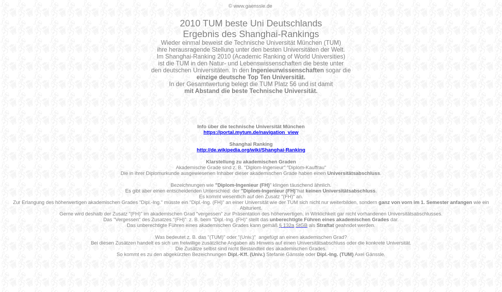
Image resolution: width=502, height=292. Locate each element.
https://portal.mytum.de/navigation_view (250, 132)
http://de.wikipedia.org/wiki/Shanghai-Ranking (251, 150)
